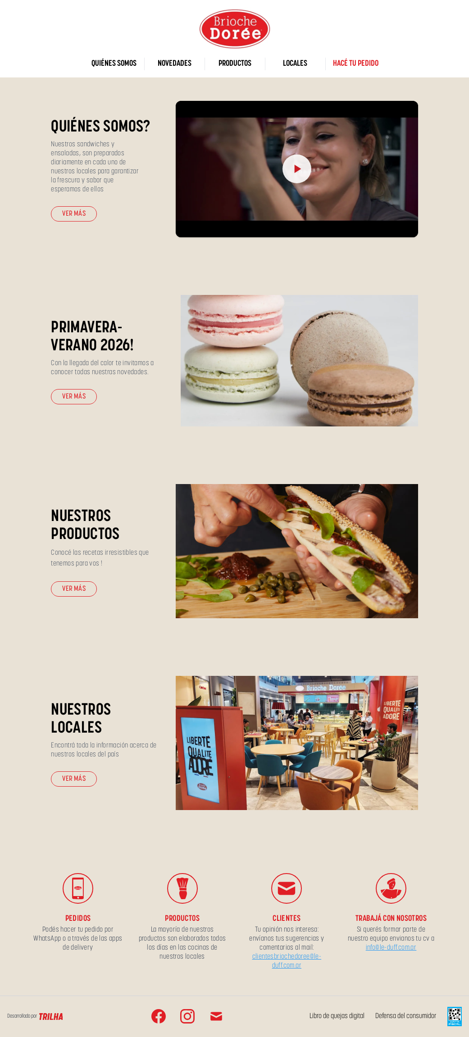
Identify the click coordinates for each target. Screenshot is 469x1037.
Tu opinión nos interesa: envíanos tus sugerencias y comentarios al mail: (286, 938)
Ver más (74, 213)
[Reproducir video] (297, 169)
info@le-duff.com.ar (391, 947)
